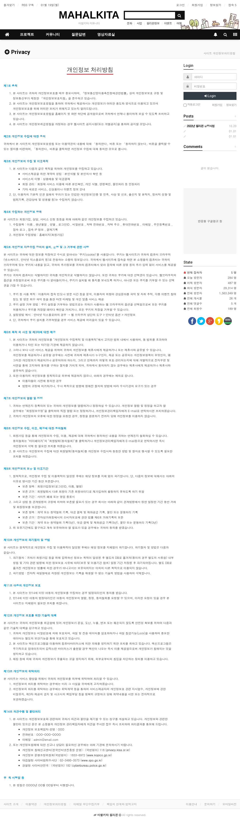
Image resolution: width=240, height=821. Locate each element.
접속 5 (232, 5)
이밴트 (168, 23)
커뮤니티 (53, 34)
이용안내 (191, 804)
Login (210, 96)
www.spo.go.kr (91, 760)
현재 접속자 (194, 272)
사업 (139, 23)
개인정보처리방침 (55, 804)
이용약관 (31, 804)
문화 (129, 23)
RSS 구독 (28, 5)
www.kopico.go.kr (99, 755)
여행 (179, 23)
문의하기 (209, 804)
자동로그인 (192, 105)
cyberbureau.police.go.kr (89, 765)
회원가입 (197, 5)
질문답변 (78, 34)
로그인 (180, 5)
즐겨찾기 (9, 5)
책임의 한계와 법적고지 (122, 804)
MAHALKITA (89, 15)
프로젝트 (27, 34)
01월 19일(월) (50, 5)
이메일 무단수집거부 (86, 804)
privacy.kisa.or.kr (118, 750)
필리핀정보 (152, 23)
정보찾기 (215, 5)
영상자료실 (106, 34)
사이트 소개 (11, 804)
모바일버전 (229, 804)
